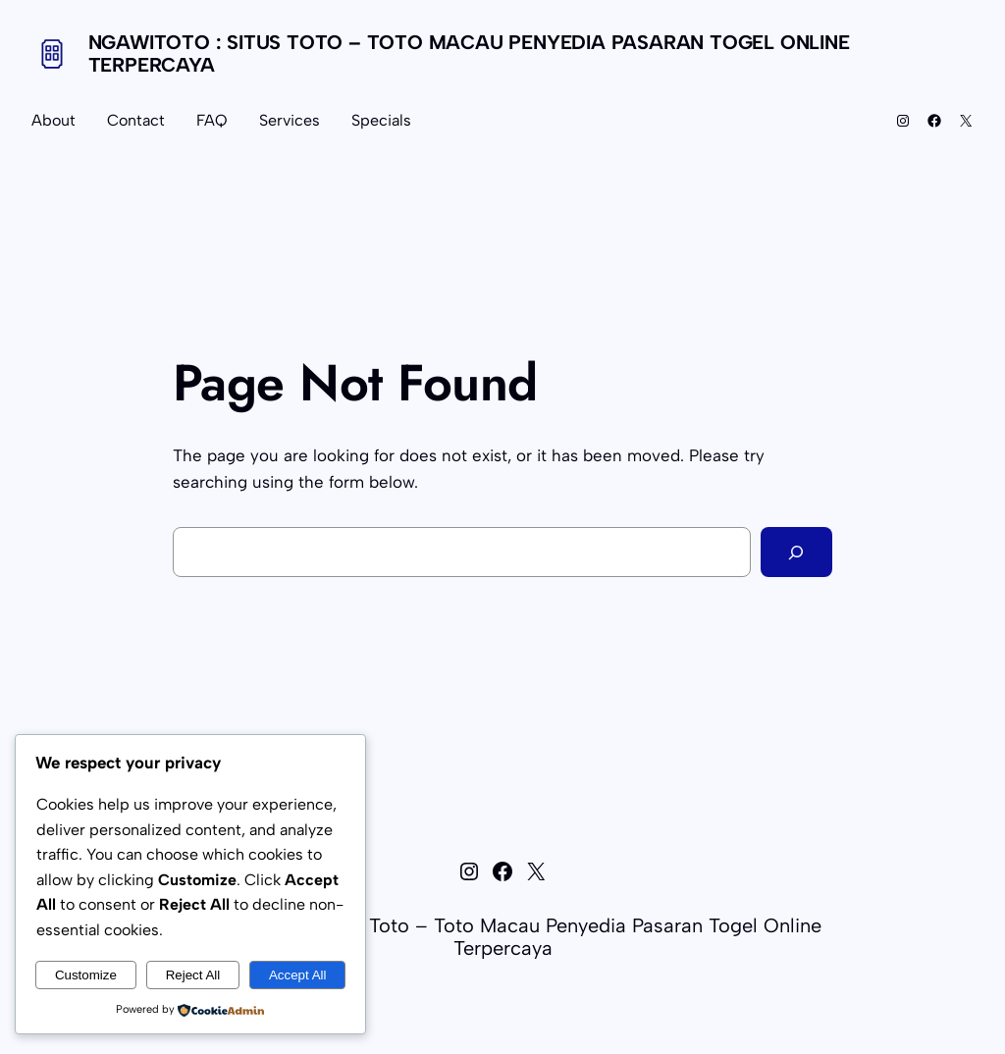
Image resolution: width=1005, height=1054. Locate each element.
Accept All (298, 975)
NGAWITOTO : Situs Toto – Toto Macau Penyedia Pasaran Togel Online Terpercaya (469, 53)
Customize (86, 975)
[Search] (796, 552)
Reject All (193, 975)
